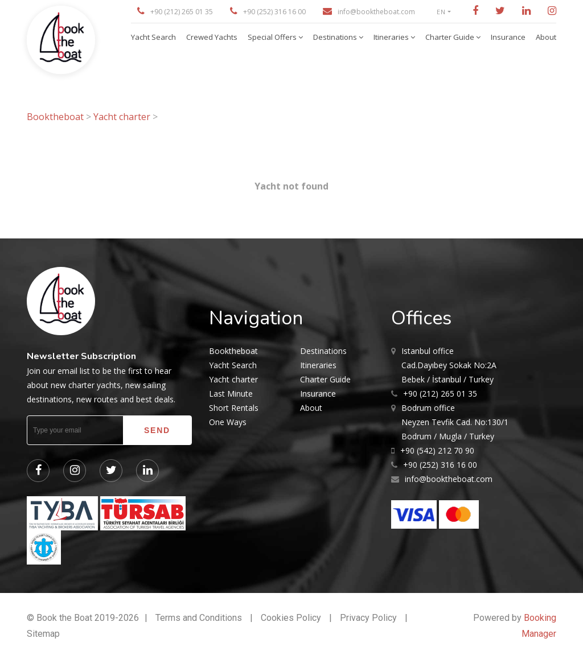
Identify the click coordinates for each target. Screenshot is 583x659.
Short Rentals (233, 407)
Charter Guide (325, 379)
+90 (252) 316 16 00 (274, 12)
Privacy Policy (368, 617)
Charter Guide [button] (450, 37)
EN (441, 11)
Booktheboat (56, 116)
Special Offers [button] (273, 37)
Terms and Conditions (198, 617)
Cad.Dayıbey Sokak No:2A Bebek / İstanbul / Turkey (448, 364)
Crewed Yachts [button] (211, 37)
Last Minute (231, 393)
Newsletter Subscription (81, 356)
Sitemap (43, 633)
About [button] (546, 37)
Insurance (318, 393)
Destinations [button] (336, 37)
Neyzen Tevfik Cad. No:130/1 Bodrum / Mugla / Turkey (454, 421)
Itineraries (318, 365)
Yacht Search (233, 365)
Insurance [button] (508, 37)
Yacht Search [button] (153, 37)
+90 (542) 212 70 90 (437, 450)
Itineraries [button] (391, 37)
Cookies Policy (291, 617)
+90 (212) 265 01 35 (181, 12)
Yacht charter (121, 116)
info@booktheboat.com (376, 12)
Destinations (323, 350)
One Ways (228, 422)
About (311, 407)
